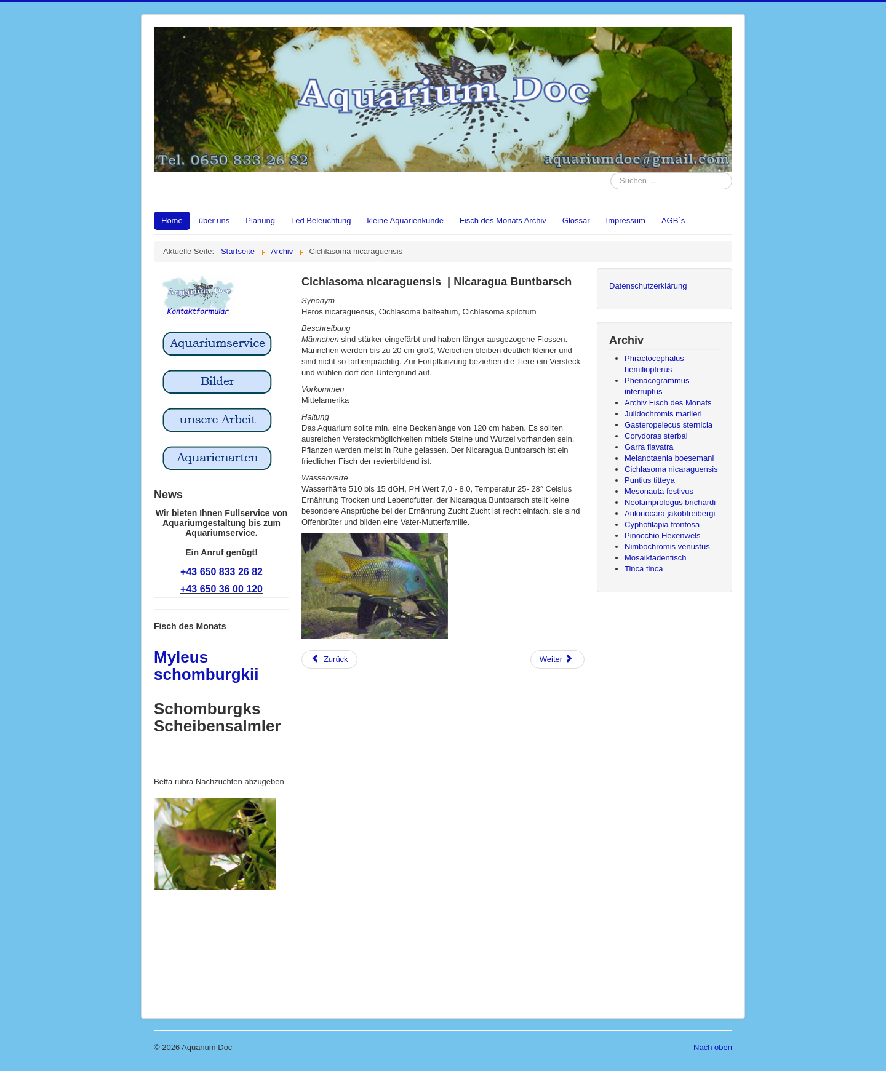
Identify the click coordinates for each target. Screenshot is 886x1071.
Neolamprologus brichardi (670, 502)
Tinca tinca (644, 568)
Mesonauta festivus (659, 491)
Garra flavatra (649, 447)
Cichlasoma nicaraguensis (671, 469)
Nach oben (712, 1047)
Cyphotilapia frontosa (662, 524)
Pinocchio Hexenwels (663, 535)
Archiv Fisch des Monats (668, 402)
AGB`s (673, 220)
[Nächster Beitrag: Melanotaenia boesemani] (557, 659)
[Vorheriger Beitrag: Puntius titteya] (329, 659)
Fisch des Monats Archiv (503, 220)
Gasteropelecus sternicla (668, 424)
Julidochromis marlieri (663, 413)
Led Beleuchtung (321, 220)
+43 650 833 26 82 (221, 572)
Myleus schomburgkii (206, 665)
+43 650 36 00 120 (221, 589)
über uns (214, 220)
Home (172, 220)
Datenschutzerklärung (648, 285)
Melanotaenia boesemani (669, 458)
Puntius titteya (650, 480)
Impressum (625, 220)
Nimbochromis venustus (667, 546)
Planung (260, 220)
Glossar (576, 220)
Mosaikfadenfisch (655, 557)
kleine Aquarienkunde (405, 220)
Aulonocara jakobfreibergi (670, 513)
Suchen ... (610, 172)
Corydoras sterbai (656, 435)
